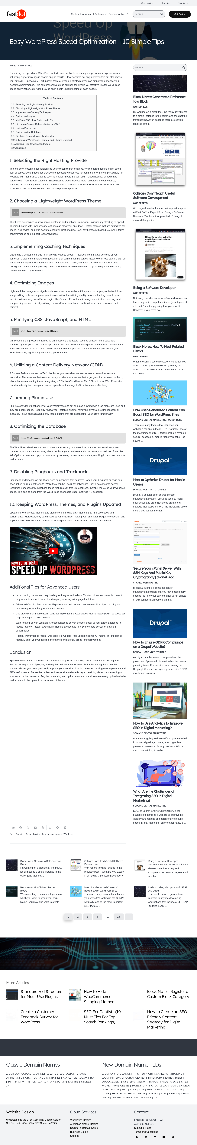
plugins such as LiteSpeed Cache (58, 262)
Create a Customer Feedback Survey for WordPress (39, 1016)
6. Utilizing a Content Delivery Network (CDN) (35, 124)
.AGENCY (153, 1093)
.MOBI (83, 1073)
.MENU (141, 1081)
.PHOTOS (153, 1081)
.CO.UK (83, 1077)
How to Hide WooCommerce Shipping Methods (100, 996)
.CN (34, 1081)
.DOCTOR (176, 1089)
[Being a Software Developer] (160, 256)
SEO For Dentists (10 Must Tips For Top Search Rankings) (102, 1016)
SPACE (174, 1081)
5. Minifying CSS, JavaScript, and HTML (33, 120)
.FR (28, 1081)
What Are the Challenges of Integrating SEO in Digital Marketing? (153, 796)
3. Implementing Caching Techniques (31, 112)
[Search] (149, 14)
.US (35, 1077)
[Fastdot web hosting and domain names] (17, 14)
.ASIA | (70, 1073)
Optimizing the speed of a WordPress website (34, 73)
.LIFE (142, 1089)
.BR (76, 1081)
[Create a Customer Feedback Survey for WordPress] (12, 1015)
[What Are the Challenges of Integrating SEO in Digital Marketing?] (160, 773)
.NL (41, 1077)
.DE (75, 1077)
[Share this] (20, 828)
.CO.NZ (67, 1077)
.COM (9, 1073)
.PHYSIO (148, 1085)
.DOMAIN (107, 1077)
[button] (154, 3)
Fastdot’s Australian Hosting (48, 626)
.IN (7, 1085)
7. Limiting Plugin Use (23, 128)
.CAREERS (161, 1073)
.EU (62, 1073)
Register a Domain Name (84, 1128)
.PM (15, 1081)
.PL (58, 1081)
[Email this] (13, 828)
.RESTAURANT (155, 1089)
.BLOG (164, 1085)
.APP (105, 1089)
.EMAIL (119, 1077)
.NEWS (185, 1093)
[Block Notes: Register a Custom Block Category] (138, 995)
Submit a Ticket (142, 1128)
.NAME (10, 1077)
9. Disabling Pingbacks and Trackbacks (32, 136)
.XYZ (156, 1097)
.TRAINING (176, 1073)
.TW (21, 1081)
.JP (64, 1081)
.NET (42, 1073)
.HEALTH (116, 1093)
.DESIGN (174, 1093)
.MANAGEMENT (111, 1081)
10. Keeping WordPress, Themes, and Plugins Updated (41, 140)
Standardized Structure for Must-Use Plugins (41, 994)
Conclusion (18, 148)
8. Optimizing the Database (26, 132)
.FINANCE (146, 1097)
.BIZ (49, 1073)
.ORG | (28, 1077)
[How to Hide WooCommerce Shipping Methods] (75, 995)
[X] (146, 1137)
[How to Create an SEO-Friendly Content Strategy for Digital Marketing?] (138, 1015)
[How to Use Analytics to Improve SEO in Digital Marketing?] (160, 701)
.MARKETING (130, 1097)
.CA (40, 1081)
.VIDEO (184, 1085)
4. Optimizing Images (23, 116)
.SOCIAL (114, 1089)
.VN (52, 1081)
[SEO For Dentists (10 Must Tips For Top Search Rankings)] (75, 1015)
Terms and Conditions (146, 1132)
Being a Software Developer (154, 288)
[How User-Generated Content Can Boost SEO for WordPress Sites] (160, 393)
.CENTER (140, 1077)
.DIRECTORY (155, 1077)
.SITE (183, 1081)
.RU (91, 1077)
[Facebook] (137, 1137)
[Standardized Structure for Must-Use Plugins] (12, 995)
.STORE (116, 1097)
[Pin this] (43, 828)
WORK (106, 1085)
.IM (9, 1081)
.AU (17, 1073)
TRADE (164, 1081)
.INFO (19, 1077)
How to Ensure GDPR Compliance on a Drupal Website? (158, 645)
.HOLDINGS (124, 1073)
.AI (156, 1085)
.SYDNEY (85, 1081)
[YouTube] (164, 1137)
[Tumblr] (155, 1137)
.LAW (163, 1093)
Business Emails (79, 1132)
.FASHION (129, 1093)
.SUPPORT (147, 1073)
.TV (76, 1073)
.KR (70, 1081)
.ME (56, 1073)
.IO (167, 1089)
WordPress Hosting (80, 1120)
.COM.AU (26, 1073)
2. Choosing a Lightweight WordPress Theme (35, 108)
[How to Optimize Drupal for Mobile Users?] (160, 461)
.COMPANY (108, 1073)
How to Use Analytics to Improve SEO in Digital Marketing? (157, 726)
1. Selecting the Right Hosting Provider (32, 104)
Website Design (20, 1111)
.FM (46, 1077)
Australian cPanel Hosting (84, 1124)
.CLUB (133, 1089)
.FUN (115, 1085)
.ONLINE (124, 1085)
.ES (58, 1077)
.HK (52, 1077)
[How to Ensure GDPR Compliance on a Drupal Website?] (160, 624)
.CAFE (105, 1093)
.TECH (106, 1097)
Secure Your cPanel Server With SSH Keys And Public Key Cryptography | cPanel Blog (157, 573)
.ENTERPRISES (174, 1077)
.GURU (129, 1077)
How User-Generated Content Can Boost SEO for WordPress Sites (102, 889)
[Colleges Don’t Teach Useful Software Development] (160, 160)
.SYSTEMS (128, 1081)
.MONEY (136, 1085)
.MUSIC (174, 1085)
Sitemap (74, 1135)
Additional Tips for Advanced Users (30, 144)
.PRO (124, 1089)
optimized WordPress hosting (99, 184)
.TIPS (136, 1073)
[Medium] (173, 1137)
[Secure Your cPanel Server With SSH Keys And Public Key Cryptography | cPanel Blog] (160, 542)
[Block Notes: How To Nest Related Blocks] (160, 330)
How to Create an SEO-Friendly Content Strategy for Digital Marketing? (167, 1019)
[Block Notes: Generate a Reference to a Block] (160, 84)
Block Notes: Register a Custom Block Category (168, 994)
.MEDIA (141, 1093)
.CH (46, 1081)
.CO (35, 1073)
